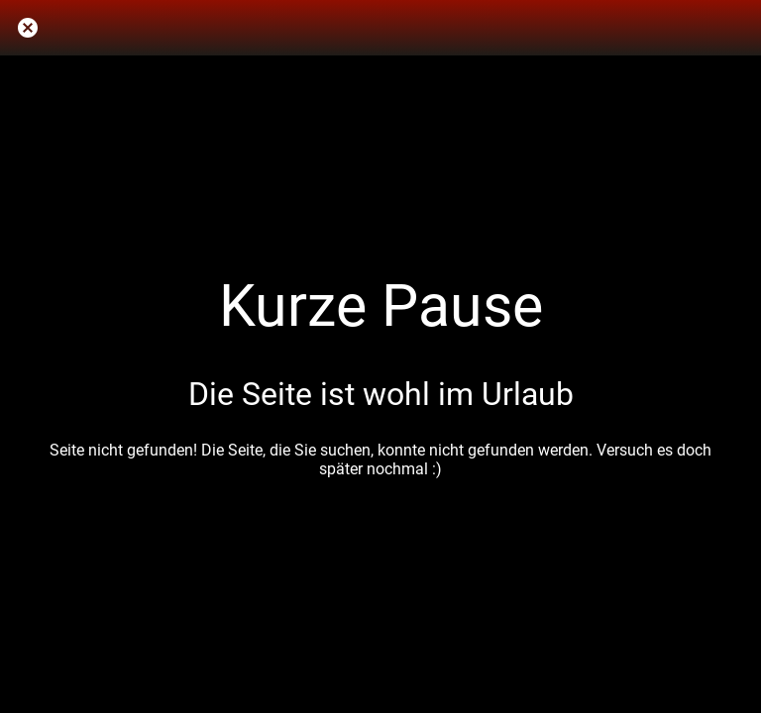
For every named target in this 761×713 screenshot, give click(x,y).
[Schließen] (28, 28)
